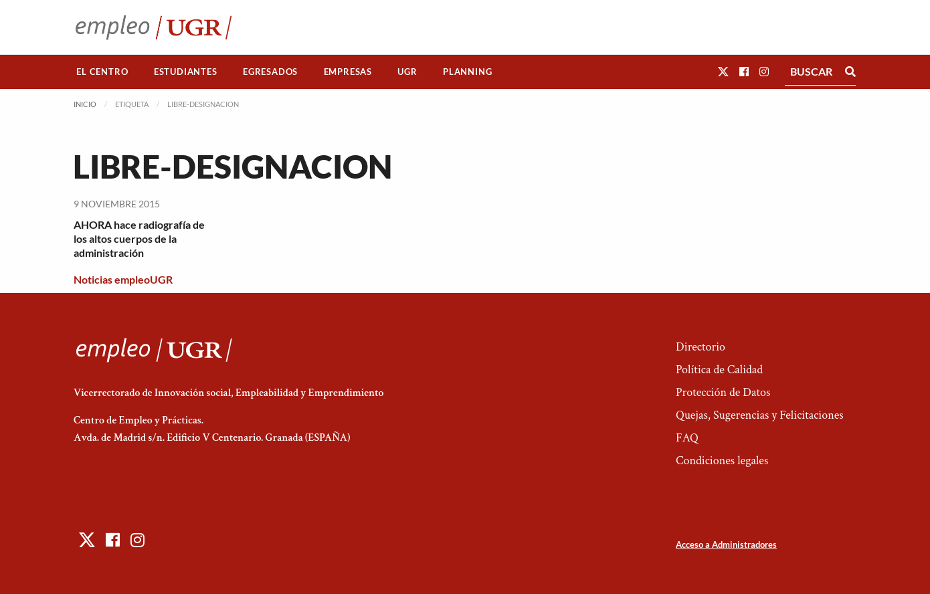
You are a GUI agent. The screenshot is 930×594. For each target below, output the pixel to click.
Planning (467, 71)
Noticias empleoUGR (123, 279)
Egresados (270, 71)
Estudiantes (185, 71)
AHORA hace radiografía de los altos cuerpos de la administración (139, 238)
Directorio (700, 347)
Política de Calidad (719, 369)
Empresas (348, 71)
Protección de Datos (723, 392)
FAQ (687, 438)
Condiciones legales (722, 460)
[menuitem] (102, 72)
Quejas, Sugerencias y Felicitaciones (760, 415)
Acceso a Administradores (726, 544)
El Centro (102, 71)
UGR (407, 71)
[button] (723, 71)
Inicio (85, 104)
